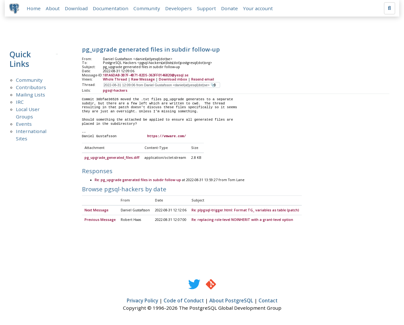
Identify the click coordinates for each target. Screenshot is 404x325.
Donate (230, 8)
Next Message (96, 211)
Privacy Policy (142, 301)
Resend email (202, 80)
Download (76, 8)
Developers (179, 8)
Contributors (31, 88)
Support (207, 8)
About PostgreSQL (231, 301)
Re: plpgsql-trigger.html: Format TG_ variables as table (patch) (245, 211)
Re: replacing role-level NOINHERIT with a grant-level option (242, 220)
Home (34, 8)
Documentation (111, 8)
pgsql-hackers (115, 91)
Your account (258, 8)
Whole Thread (115, 80)
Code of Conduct (184, 301)
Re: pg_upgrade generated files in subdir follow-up (138, 181)
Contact (268, 301)
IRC (20, 102)
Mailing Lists (30, 95)
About (53, 8)
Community (147, 8)
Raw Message (143, 80)
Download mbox (173, 80)
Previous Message (100, 220)
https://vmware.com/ (166, 137)
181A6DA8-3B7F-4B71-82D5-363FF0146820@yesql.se (145, 76)
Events (24, 124)
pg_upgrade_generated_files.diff (111, 159)
